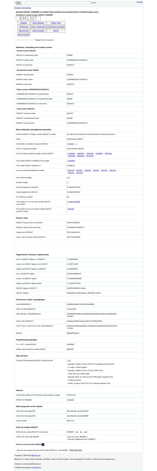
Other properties (24, 34)
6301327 (71, 144)
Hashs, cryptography (38, 27)
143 (85, 432)
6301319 (71, 170)
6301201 (71, 173)
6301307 (79, 170)
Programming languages (56, 27)
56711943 (89, 156)
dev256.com (36, 467)
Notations (23, 23)
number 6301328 (74, 202)
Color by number (38, 31)
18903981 (80, 153)
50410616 (80, 156)
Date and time (24, 31)
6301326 (71, 209)
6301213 (113, 170)
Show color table (76, 450)
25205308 (89, 153)
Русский (140, 2)
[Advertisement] (83, 29)
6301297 (96, 170)
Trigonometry (23, 27)
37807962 (108, 153)
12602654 (71, 153)
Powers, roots (56, 23)
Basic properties (38, 23)
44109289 (71, 156)
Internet (56, 31)
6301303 (88, 170)
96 (77, 432)
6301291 (104, 170)
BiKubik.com (35, 455)
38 (81, 432)
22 (69, 178)
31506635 (99, 153)
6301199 (79, 173)
